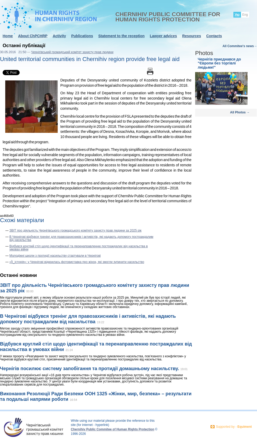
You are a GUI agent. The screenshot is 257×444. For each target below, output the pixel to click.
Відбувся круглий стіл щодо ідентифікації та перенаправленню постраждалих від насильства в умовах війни (78, 247)
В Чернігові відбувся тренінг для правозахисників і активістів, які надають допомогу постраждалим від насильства (81, 238)
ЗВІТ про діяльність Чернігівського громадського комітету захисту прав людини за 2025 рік (75, 230)
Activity (59, 36)
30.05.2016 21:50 (13, 52)
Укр (237, 15)
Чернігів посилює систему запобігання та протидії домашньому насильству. (90, 368)
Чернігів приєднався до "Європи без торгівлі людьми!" (219, 63)
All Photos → (240, 112)
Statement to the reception (121, 36)
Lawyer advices (163, 36)
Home (8, 36)
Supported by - (234, 426)
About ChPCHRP (32, 36)
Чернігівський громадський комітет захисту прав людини (72, 52)
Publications (82, 36)
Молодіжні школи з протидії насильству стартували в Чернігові (55, 255)
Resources (191, 36)
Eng (245, 15)
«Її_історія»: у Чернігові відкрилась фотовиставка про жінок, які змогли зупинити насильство (76, 262)
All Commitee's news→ (239, 46)
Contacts (214, 36)
